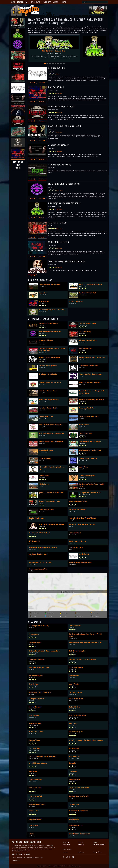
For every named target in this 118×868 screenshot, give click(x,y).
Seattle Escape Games (59, 164)
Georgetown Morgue (58, 145)
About (55, 2)
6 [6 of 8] (58, 63)
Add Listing (81, 852)
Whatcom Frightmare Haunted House (66, 261)
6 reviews (59, 93)
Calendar (47, 2)
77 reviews (59, 190)
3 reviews (59, 151)
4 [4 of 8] (52, 63)
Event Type (35, 2)
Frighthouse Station (58, 242)
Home (13, 2)
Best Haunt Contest (98, 844)
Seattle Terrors (56, 68)
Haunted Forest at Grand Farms (64, 126)
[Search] (95, 2)
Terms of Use (67, 844)
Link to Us (81, 844)
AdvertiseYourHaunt (18, 165)
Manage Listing (97, 852)
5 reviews (59, 112)
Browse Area (22, 2)
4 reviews (59, 267)
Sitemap (95, 842)
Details (32, 82)
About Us (80, 842)
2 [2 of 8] (47, 63)
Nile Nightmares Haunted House (54, 51)
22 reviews (59, 209)
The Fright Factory (58, 222)
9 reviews (59, 132)
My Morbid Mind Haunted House (64, 184)
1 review (58, 74)
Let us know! (15, 860)
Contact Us (66, 842)
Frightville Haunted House (62, 106)
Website (42, 82)
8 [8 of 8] (63, 63)
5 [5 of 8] (55, 63)
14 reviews (59, 229)
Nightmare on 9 (56, 87)
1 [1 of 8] (44, 63)
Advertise (65, 852)
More (64, 2)
